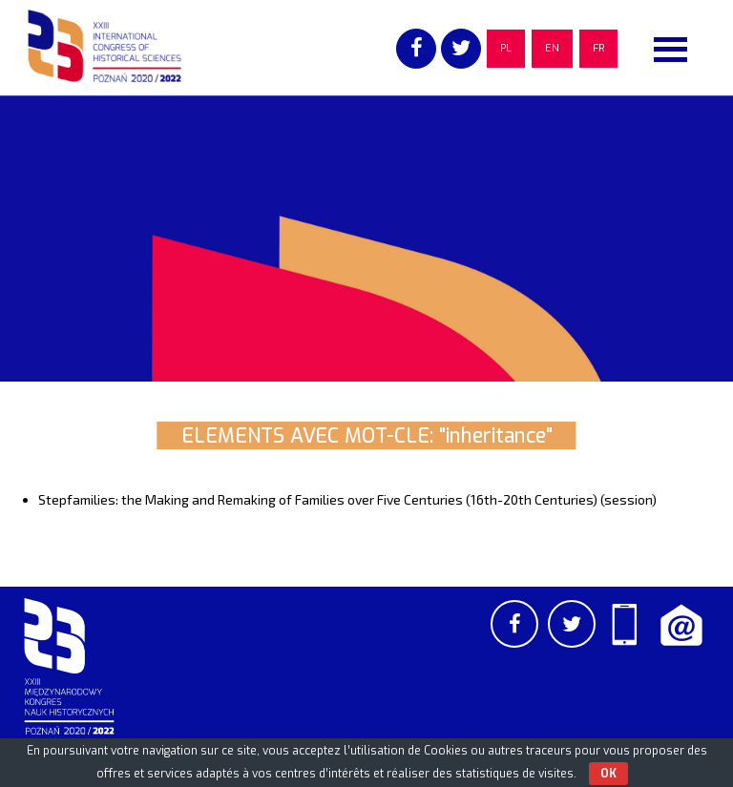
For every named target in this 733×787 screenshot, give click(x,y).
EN (552, 48)
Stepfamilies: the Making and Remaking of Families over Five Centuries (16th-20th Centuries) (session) (347, 499)
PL (506, 48)
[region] (366, 238)
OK (608, 773)
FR (598, 48)
